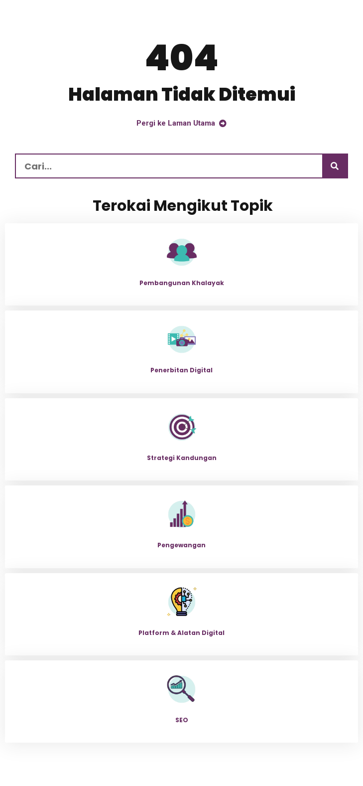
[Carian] (334, 166)
